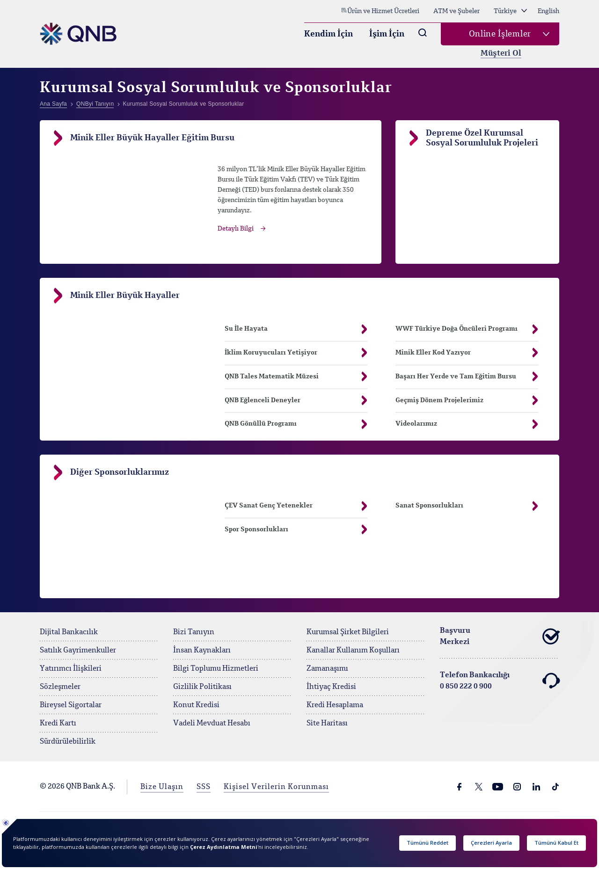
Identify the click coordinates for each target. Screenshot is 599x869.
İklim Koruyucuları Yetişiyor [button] (296, 353)
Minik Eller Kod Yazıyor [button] (466, 353)
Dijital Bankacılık (69, 632)
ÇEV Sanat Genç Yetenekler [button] (296, 506)
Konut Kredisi (196, 705)
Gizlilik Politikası (202, 687)
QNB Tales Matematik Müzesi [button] (296, 377)
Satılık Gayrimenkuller (78, 650)
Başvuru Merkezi (499, 636)
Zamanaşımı (327, 669)
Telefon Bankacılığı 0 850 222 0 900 (499, 681)
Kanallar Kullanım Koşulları (353, 650)
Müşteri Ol (501, 54)
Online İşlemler (500, 34)
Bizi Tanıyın (193, 632)
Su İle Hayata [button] (246, 329)
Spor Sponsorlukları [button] (296, 530)
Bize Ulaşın (161, 787)
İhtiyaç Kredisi (331, 687)
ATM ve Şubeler (456, 11)
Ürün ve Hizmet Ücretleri (380, 10)
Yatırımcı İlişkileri (71, 669)
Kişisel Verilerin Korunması (276, 787)
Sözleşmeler (60, 687)
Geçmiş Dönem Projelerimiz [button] (466, 401)
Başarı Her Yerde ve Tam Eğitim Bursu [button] (466, 377)
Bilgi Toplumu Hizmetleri (215, 669)
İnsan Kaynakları (202, 650)
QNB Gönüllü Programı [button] (296, 424)
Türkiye (510, 11)
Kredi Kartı (58, 723)
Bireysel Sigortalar (71, 705)
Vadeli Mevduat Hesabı (211, 723)
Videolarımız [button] (466, 424)
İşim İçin (386, 34)
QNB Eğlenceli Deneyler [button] (296, 401)
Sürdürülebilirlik (67, 742)
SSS (204, 787)
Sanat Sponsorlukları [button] (466, 506)
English (548, 11)
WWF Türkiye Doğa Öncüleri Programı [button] (466, 329)
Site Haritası (327, 723)
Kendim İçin (328, 34)
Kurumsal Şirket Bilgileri (348, 632)
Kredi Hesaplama (335, 705)
